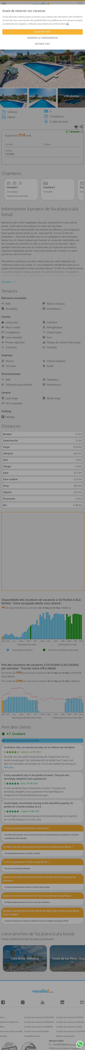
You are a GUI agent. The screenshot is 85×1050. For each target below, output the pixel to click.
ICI (68, 24)
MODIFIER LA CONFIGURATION (42, 38)
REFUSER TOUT (42, 44)
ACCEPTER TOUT (42, 32)
